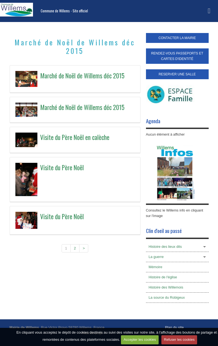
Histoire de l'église (163, 277)
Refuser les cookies (179, 339)
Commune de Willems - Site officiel (64, 10)
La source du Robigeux (167, 297)
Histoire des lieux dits (165, 247)
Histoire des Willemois (166, 287)
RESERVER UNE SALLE (177, 74)
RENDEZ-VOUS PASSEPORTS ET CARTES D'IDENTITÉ (177, 56)
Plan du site (174, 327)
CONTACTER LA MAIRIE (177, 38)
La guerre (156, 257)
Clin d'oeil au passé (164, 231)
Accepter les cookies (140, 339)
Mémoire (155, 267)
